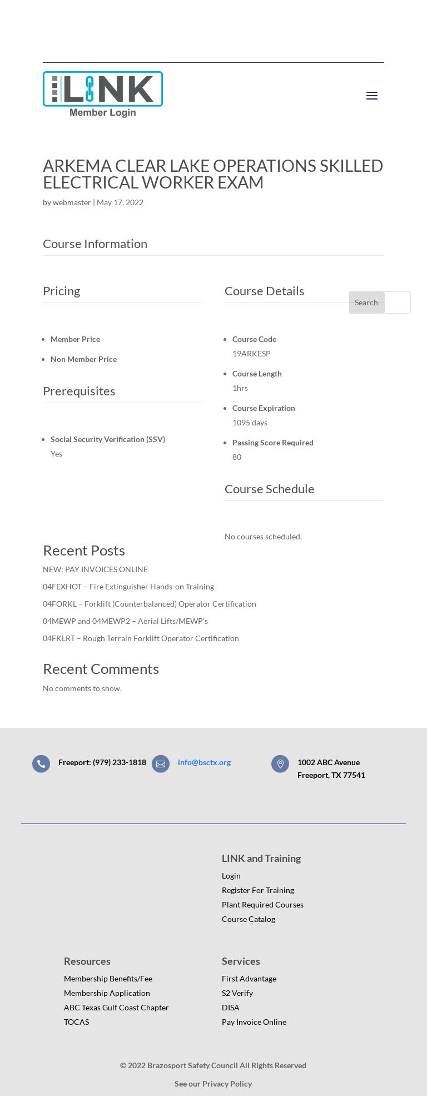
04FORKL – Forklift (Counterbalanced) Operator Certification (149, 603)
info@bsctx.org (204, 762)
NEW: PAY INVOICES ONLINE (95, 569)
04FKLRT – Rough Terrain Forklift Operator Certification (141, 638)
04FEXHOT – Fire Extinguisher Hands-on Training (128, 586)
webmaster (72, 202)
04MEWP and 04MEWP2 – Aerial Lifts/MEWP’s (125, 621)
